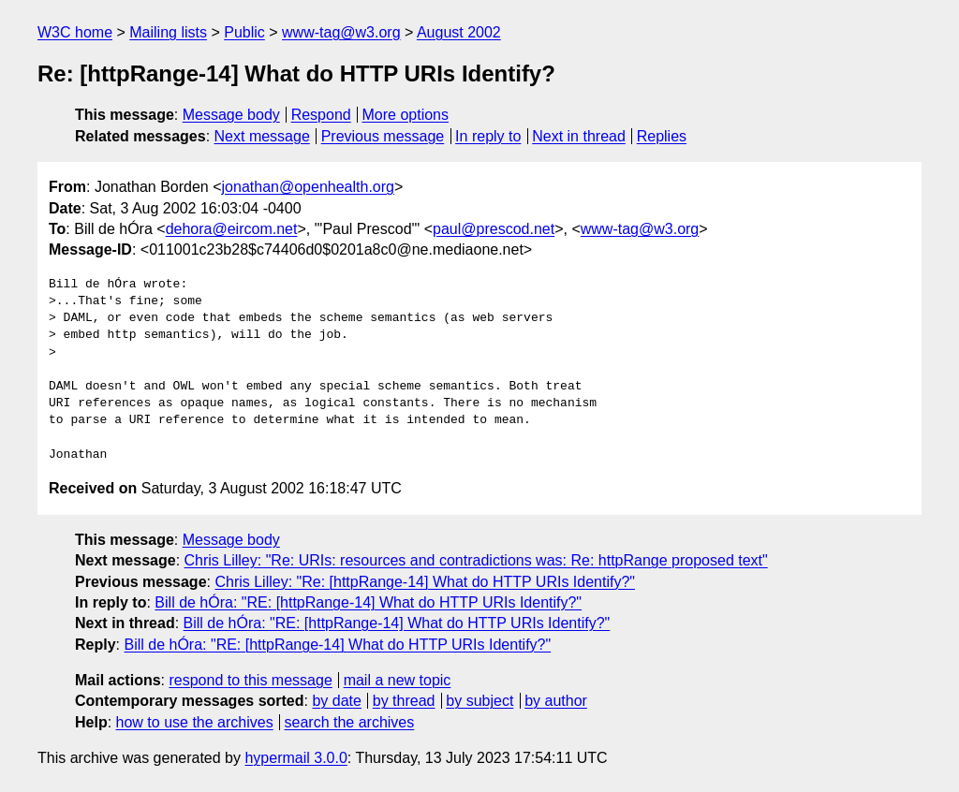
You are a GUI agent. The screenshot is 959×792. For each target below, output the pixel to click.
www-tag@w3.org (341, 32)
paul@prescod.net (493, 229)
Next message (262, 136)
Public (244, 32)
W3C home (74, 32)
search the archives (350, 722)
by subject (479, 701)
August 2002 (459, 32)
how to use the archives (194, 722)
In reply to (488, 136)
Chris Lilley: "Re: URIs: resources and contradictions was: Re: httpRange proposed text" (476, 560)
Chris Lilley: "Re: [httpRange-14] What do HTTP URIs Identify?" (424, 582)
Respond (321, 115)
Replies (661, 136)
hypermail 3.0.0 (295, 758)
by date (336, 701)
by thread (404, 701)
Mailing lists (168, 32)
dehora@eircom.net (232, 229)
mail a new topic (397, 680)
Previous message (383, 136)
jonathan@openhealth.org (308, 187)
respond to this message (250, 680)
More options (406, 115)
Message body (231, 115)
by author (555, 701)
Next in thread (579, 136)
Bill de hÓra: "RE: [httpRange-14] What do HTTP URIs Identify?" (368, 602)
